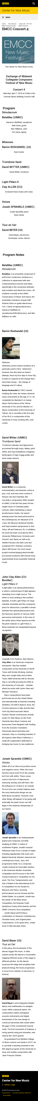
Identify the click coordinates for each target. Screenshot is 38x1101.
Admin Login (9, 1085)
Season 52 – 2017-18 (25, 24)
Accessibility (7, 1095)
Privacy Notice (6, 1093)
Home (4, 24)
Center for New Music (16, 10)
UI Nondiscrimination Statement (21, 1093)
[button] (33, 3)
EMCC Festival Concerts (9, 26)
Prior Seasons (12, 24)
